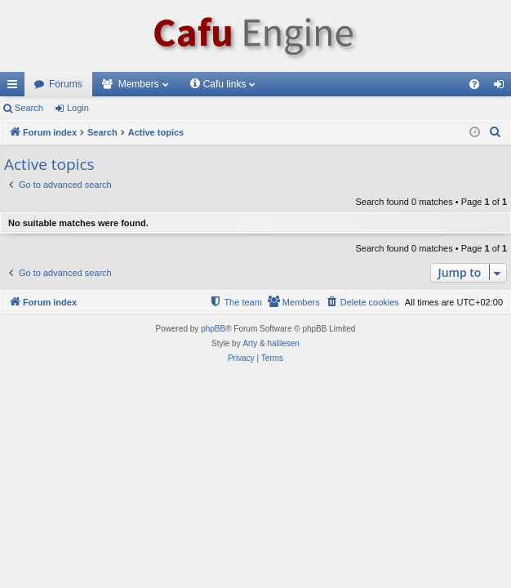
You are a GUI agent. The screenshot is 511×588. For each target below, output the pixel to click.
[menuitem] (474, 84)
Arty (249, 343)
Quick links (15, 87)
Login (78, 108)
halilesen (283, 343)
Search (29, 108)
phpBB (213, 328)
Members (138, 84)
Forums (65, 84)
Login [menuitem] (502, 87)
